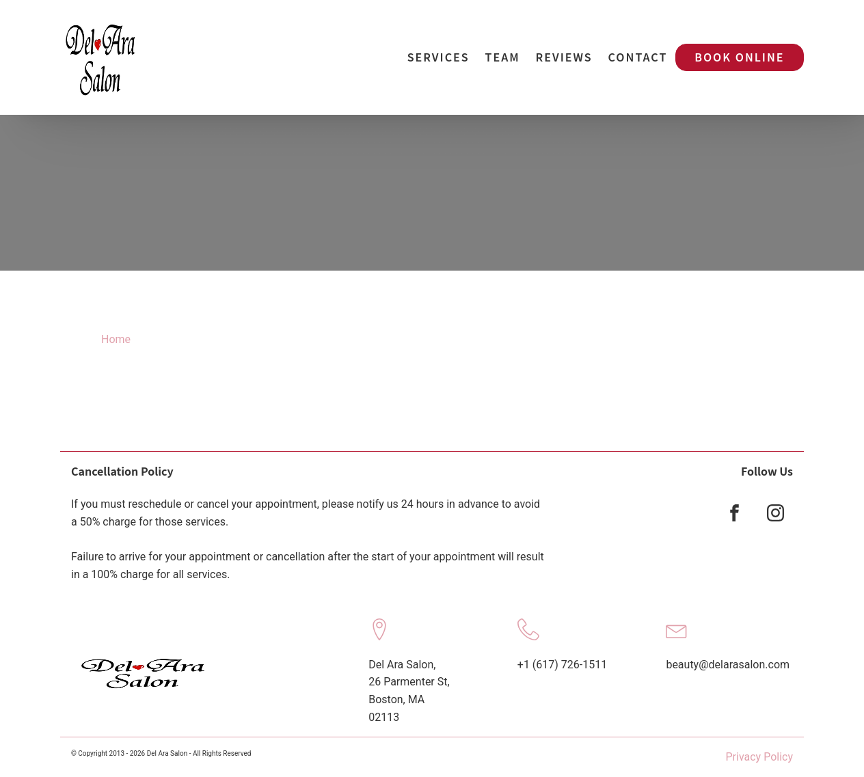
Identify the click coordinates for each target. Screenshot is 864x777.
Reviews (564, 57)
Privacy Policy (760, 756)
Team (502, 57)
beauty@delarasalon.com (727, 664)
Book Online (739, 57)
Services (438, 57)
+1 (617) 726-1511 (562, 664)
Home (116, 339)
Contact (638, 57)
